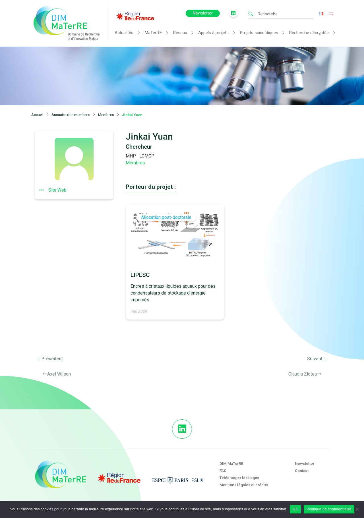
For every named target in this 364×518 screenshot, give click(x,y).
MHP (131, 156)
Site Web (53, 190)
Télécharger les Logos (239, 477)
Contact (302, 470)
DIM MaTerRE (231, 463)
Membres (135, 162)
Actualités (124, 32)
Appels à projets (213, 32)
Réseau (180, 32)
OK (295, 509)
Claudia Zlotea (302, 374)
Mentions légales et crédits (244, 484)
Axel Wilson (59, 374)
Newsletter (203, 13)
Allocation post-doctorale (166, 217)
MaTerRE (153, 32)
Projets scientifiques (259, 32)
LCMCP (146, 156)
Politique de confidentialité (329, 509)
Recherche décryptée (309, 32)
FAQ (223, 470)
